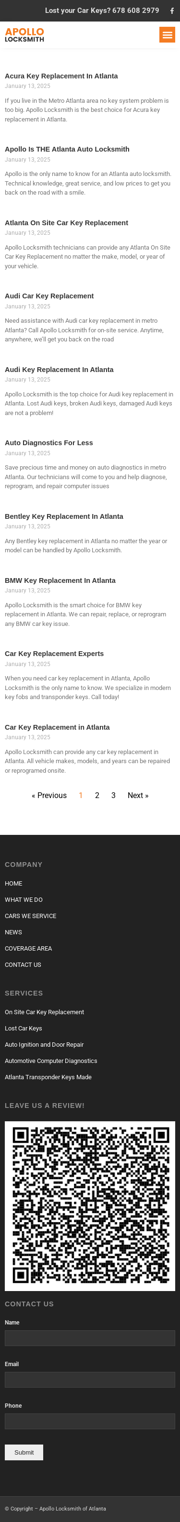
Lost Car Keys (23, 1028)
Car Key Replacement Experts (54, 653)
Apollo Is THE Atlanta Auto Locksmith (67, 149)
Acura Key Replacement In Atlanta (61, 76)
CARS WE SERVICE (30, 916)
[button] (167, 35)
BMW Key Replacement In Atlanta (60, 580)
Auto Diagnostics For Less (49, 443)
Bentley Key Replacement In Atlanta (64, 516)
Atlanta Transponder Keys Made (48, 1077)
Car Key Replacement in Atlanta (57, 727)
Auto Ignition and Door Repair (44, 1044)
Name (12, 1323)
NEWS (13, 932)
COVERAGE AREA (28, 948)
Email (12, 1364)
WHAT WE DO (24, 899)
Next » (138, 795)
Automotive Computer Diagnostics (51, 1060)
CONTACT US (23, 964)
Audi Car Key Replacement (49, 296)
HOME (13, 883)
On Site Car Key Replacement (44, 1012)
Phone (13, 1406)
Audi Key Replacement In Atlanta (59, 369)
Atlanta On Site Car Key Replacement (66, 223)
